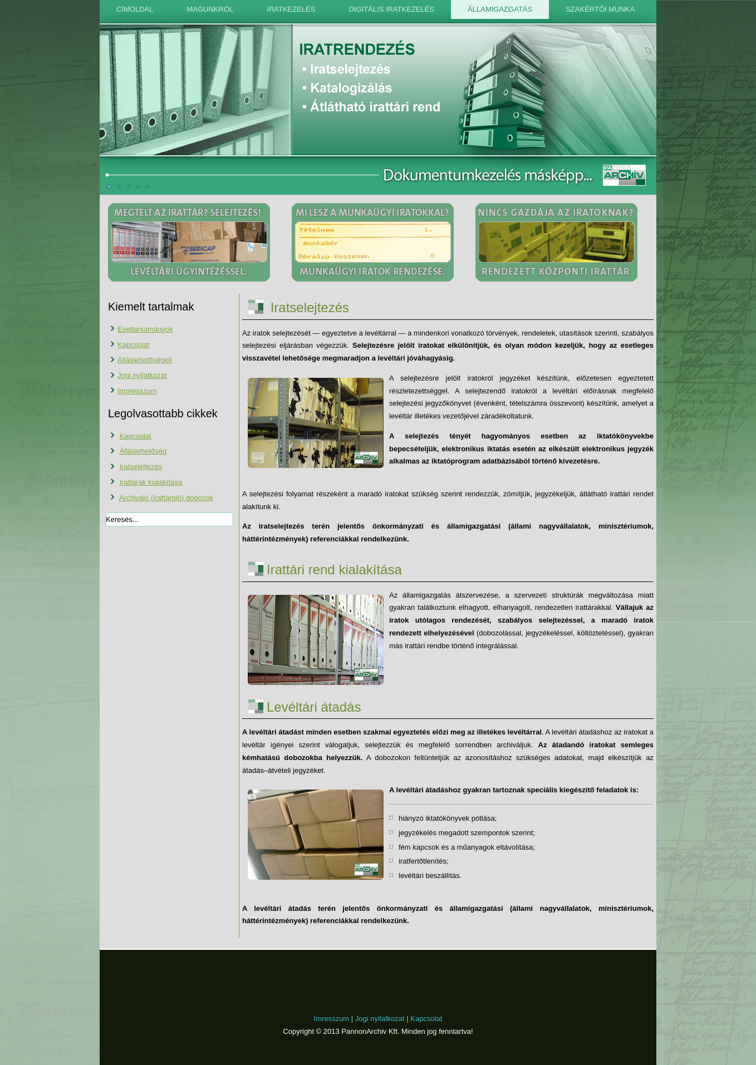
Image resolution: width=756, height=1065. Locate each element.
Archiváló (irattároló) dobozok (166, 498)
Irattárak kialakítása (151, 482)
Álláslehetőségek (144, 360)
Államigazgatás (500, 9)
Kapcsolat (133, 345)
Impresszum (137, 391)
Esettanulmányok (145, 329)
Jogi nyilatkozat (142, 375)
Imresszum (332, 1018)
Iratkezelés (291, 9)
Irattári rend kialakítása (334, 569)
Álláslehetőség (143, 451)
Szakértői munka (600, 9)
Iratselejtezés (141, 466)
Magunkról (209, 9)
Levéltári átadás (314, 706)
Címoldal (134, 9)
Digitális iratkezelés (391, 9)
